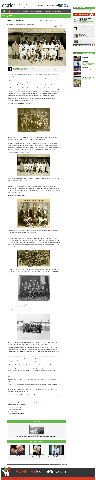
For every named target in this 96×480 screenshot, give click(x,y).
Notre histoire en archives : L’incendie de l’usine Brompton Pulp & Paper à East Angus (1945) (86, 29)
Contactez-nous (41, 5)
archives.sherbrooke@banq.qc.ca (16, 413)
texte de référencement (45, 474)
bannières (17, 474)
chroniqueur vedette (64, 474)
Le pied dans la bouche (84, 36)
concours (23, 474)
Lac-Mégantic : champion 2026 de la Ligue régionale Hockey (88, 74)
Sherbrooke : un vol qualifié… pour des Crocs (88, 70)
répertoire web (29, 474)
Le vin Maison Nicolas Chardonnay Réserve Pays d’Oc (86, 22)
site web (54, 474)
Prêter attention (82, 41)
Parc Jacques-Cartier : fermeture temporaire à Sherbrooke (86, 79)
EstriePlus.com (9, 478)
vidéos (57, 474)
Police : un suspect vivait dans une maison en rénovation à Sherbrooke (88, 64)
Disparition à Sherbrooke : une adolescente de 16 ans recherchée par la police (88, 84)
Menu (11, 11)
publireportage (36, 474)
